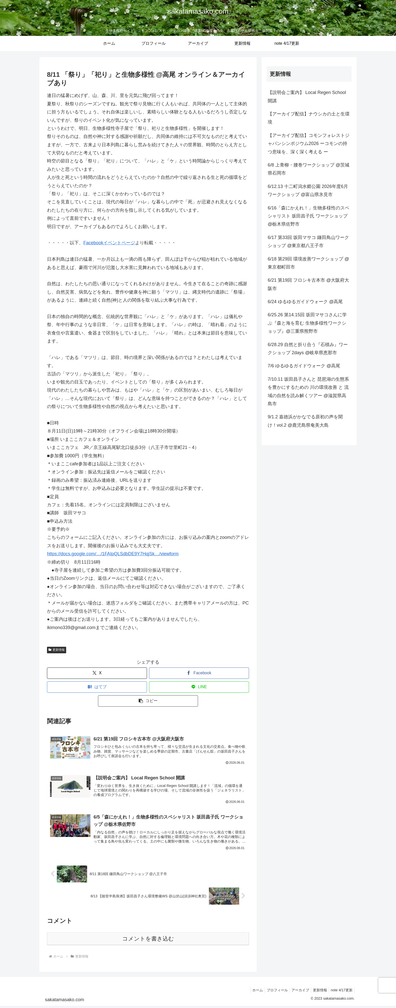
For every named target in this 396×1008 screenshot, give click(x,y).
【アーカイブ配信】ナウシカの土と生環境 (309, 118)
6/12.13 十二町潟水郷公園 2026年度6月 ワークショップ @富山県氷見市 (308, 190)
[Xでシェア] (97, 673)
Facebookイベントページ (109, 242)
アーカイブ (296, 992)
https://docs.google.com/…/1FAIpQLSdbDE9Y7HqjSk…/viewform (113, 553)
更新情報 (56, 650)
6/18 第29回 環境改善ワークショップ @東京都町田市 (308, 263)
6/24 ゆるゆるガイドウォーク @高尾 (305, 301)
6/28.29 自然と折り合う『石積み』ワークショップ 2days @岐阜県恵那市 (308, 348)
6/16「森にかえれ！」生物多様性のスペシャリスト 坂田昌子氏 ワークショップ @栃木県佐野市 (308, 216)
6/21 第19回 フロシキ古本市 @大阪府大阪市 (308, 284)
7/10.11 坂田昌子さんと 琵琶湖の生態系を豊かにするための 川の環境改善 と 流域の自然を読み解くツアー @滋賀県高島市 (308, 391)
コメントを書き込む (148, 941)
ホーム (250, 992)
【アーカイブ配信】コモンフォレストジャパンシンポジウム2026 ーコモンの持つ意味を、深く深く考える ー (309, 143)
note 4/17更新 (341, 992)
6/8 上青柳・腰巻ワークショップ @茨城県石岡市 (308, 169)
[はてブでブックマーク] (97, 687)
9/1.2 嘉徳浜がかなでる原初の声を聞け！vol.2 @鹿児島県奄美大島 (305, 420)
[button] (148, 701)
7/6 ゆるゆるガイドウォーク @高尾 (304, 365)
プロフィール (271, 992)
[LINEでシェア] (199, 687)
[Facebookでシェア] (199, 673)
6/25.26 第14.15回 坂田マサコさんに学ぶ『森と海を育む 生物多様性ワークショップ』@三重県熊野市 (307, 323)
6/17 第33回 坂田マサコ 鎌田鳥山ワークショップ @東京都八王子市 (308, 241)
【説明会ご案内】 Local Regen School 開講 (307, 96)
